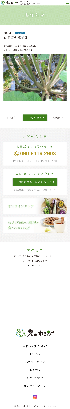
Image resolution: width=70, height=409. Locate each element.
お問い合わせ (35, 378)
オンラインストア (35, 386)
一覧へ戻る (35, 117)
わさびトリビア (35, 362)
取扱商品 (35, 370)
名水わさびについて (35, 346)
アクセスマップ (35, 265)
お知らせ (35, 354)
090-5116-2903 (38, 153)
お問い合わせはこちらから (35, 182)
